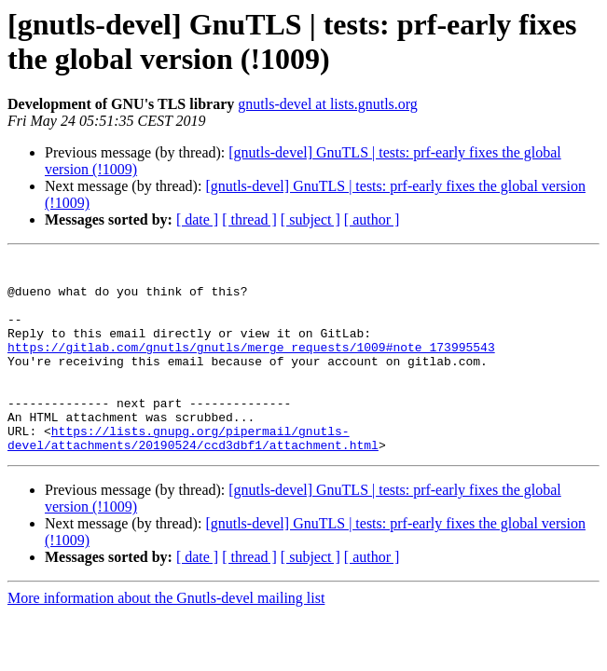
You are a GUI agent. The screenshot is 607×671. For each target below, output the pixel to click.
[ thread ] (249, 219)
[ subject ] (310, 219)
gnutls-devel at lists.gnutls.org (328, 104)
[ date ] (197, 219)
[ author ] (372, 219)
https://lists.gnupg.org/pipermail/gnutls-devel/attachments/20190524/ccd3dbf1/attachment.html (193, 475)
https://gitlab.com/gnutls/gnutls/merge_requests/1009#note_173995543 (251, 366)
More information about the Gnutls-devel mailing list (165, 637)
